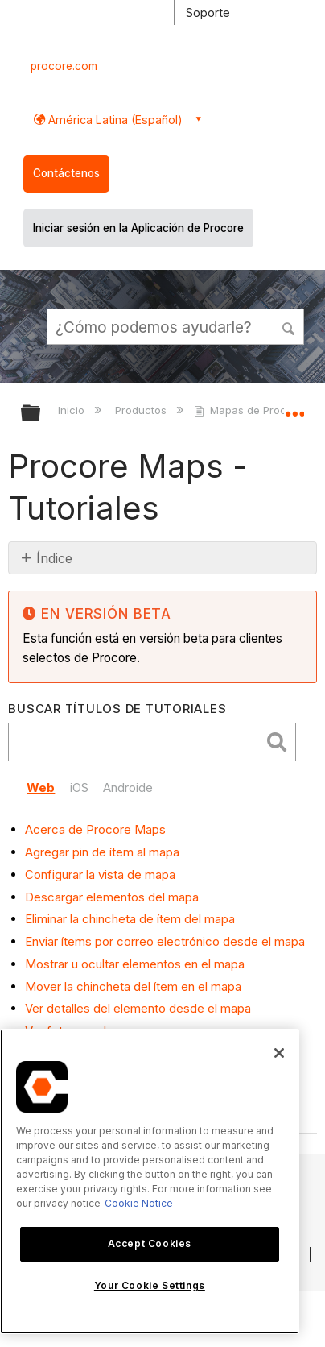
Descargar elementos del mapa (112, 897)
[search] (138, 742)
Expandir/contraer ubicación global (294, 407)
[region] (149, 1181)
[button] (289, 326)
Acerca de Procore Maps (95, 829)
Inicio (73, 410)
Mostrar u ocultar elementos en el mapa (135, 964)
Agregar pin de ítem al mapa (102, 852)
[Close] (279, 1053)
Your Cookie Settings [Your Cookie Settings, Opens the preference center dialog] (149, 1285)
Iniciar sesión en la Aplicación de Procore (138, 228)
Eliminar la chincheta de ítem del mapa (130, 918)
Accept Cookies (149, 1243)
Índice (54, 558)
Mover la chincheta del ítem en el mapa (133, 986)
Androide (128, 787)
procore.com (64, 66)
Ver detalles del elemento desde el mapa (138, 1008)
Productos (142, 410)
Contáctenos (66, 173)
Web (41, 787)
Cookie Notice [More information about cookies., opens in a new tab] (139, 1203)
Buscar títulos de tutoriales (117, 708)
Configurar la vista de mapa (100, 874)
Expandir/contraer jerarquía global (41, 413)
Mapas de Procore (250, 410)
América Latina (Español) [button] (114, 119)
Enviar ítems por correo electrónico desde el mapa (165, 941)
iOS (79, 787)
